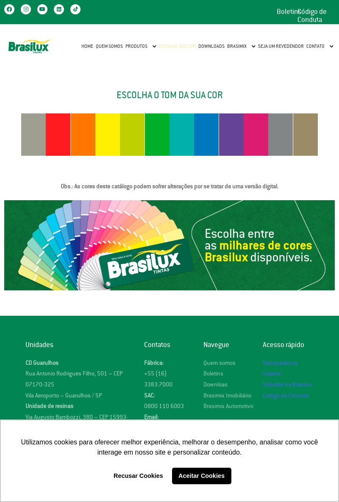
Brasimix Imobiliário (227, 395)
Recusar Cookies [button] (138, 475)
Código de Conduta (312, 16)
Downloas (215, 384)
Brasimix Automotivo (228, 406)
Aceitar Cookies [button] (201, 475)
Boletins (289, 12)
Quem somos (219, 363)
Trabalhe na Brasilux (287, 384)
